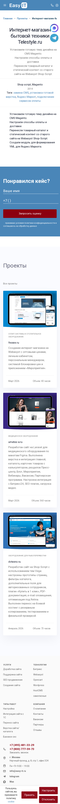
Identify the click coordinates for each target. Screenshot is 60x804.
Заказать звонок (19, 752)
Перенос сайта (11, 722)
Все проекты (10, 283)
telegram (14, 776)
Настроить (48, 790)
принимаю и (30, 224)
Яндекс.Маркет (26, 96)
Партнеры (38, 724)
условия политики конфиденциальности (35, 223)
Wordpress (38, 685)
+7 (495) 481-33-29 (22, 745)
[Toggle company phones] (52, 5)
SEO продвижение (13, 680)
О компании (39, 708)
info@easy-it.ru (18, 771)
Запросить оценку (30, 213)
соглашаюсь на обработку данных (20, 226)
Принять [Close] (29, 795)
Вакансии (38, 719)
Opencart (38, 680)
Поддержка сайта (12, 674)
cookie (11, 801)
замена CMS (21, 92)
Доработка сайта (12, 669)
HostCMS (38, 690)
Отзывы (37, 730)
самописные (39, 696)
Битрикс (37, 669)
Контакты (38, 714)
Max (12, 781)
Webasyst (38, 674)
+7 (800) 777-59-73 (22, 749)
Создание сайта (11, 685)
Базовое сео (9, 736)
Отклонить (48, 799)
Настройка (8, 708)
